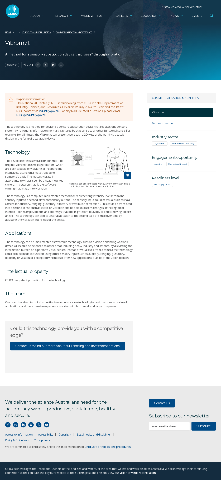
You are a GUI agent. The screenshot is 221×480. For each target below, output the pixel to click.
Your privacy (42, 440)
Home (8, 32)
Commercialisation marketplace (74, 32)
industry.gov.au (49, 111)
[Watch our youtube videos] (46, 424)
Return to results (162, 123)
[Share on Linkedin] (53, 65)
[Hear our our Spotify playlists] (31, 424)
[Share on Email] (61, 65)
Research (63, 16)
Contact (12, 65)
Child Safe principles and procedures (108, 447)
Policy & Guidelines (17, 440)
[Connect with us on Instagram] (15, 424)
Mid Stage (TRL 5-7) (162, 184)
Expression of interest (177, 164)
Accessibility (45, 434)
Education (151, 16)
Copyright (65, 434)
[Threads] (38, 424)
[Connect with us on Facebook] (8, 424)
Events (197, 16)
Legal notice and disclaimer (94, 434)
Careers (124, 16)
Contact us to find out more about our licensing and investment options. (67, 346)
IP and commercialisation (36, 32)
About (38, 16)
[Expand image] (101, 162)
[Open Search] (211, 16)
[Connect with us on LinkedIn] (23, 424)
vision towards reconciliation (138, 473)
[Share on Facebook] (38, 65)
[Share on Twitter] (45, 65)
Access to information (19, 434)
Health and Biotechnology (183, 143)
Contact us (162, 403)
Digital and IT (160, 143)
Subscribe (203, 426)
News (176, 16)
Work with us (94, 16)
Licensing (158, 164)
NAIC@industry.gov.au (31, 115)
